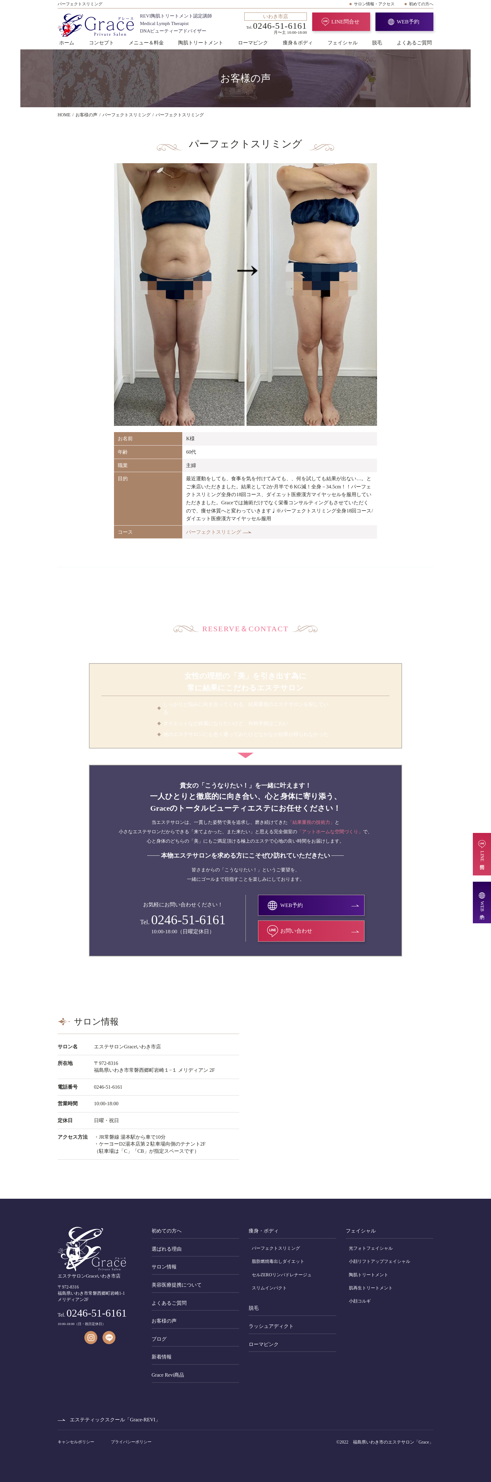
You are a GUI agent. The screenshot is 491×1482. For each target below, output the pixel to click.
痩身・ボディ (264, 1230)
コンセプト (101, 42)
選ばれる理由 (167, 1249)
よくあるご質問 (414, 42)
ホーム (66, 42)
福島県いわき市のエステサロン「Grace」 (393, 1442)
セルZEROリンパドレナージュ (282, 1275)
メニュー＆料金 (146, 42)
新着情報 (162, 1356)
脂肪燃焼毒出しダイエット (278, 1261)
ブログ (159, 1339)
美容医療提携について (177, 1285)
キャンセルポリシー (76, 1441)
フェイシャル (343, 42)
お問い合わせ (296, 931)
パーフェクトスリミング (213, 532)
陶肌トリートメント (200, 42)
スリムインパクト (269, 1288)
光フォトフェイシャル (371, 1248)
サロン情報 (164, 1266)
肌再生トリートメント (371, 1288)
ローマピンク (253, 42)
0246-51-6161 (188, 920)
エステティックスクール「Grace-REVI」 (115, 1419)
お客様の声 (164, 1320)
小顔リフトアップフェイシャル (379, 1261)
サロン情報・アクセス (374, 4)
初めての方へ (421, 4)
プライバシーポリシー (131, 1441)
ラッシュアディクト (271, 1326)
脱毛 (377, 42)
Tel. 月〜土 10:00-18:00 (275, 23)
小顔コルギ (360, 1301)
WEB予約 (408, 22)
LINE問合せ (345, 22)
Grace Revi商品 (168, 1375)
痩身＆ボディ (298, 42)
